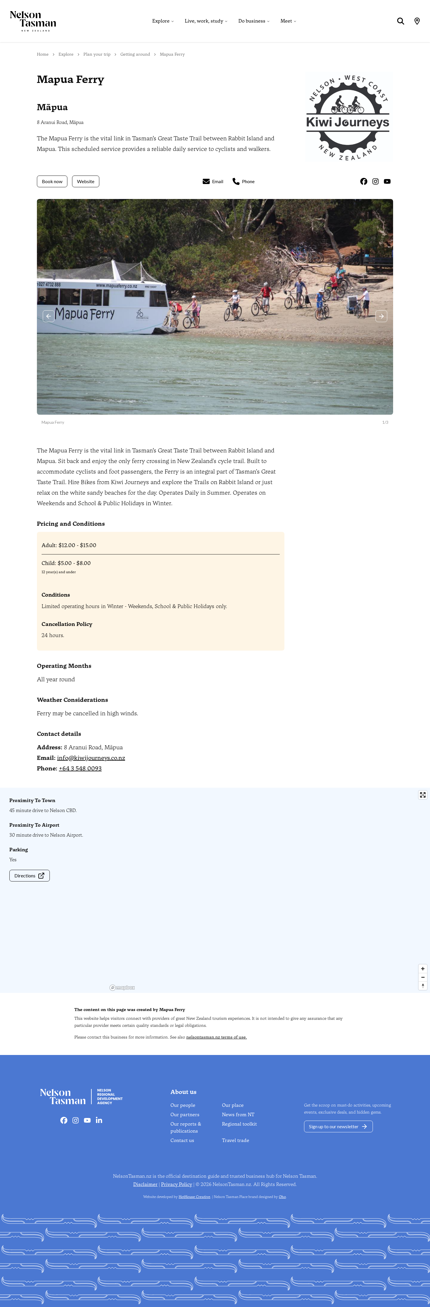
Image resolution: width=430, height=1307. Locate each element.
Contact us (182, 1140)
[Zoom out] (423, 977)
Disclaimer (145, 1184)
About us (183, 1091)
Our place (233, 1105)
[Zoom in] (423, 968)
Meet (286, 21)
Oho (282, 1197)
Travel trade (235, 1140)
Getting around (135, 54)
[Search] (401, 21)
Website (85, 181)
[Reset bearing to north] (423, 985)
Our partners (184, 1114)
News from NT (238, 1114)
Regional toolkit (239, 1124)
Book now (52, 181)
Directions (29, 875)
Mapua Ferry (172, 54)
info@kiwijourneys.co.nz (91, 757)
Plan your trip (96, 54)
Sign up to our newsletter (338, 1126)
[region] (269, 890)
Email (213, 181)
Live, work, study (204, 21)
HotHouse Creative (194, 1197)
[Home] (28, 21)
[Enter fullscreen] (423, 795)
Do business (251, 21)
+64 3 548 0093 (80, 768)
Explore (161, 21)
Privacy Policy (176, 1184)
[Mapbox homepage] (122, 987)
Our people (182, 1105)
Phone (244, 181)
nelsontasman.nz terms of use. (216, 1037)
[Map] (417, 21)
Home (43, 54)
